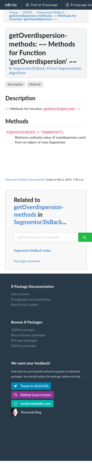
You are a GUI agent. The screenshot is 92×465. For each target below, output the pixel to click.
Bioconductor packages (28, 334)
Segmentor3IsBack (38, 220)
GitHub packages (24, 345)
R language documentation (31, 298)
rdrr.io (10, 4)
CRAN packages (23, 329)
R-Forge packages (24, 339)
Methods (35, 84)
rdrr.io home (20, 293)
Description (15, 84)
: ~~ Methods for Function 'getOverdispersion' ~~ (43, 17)
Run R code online (24, 304)
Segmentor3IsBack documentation (25, 178)
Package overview (27, 260)
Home (13, 12)
